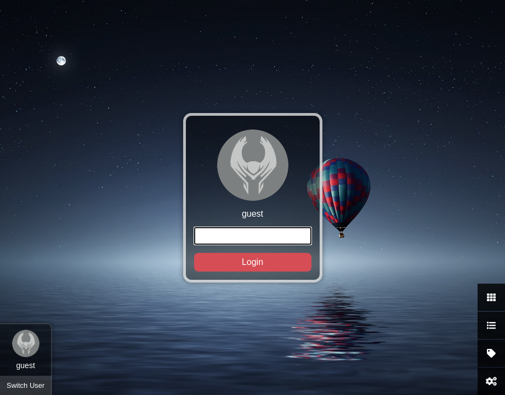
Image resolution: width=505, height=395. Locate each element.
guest (252, 200)
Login (252, 262)
